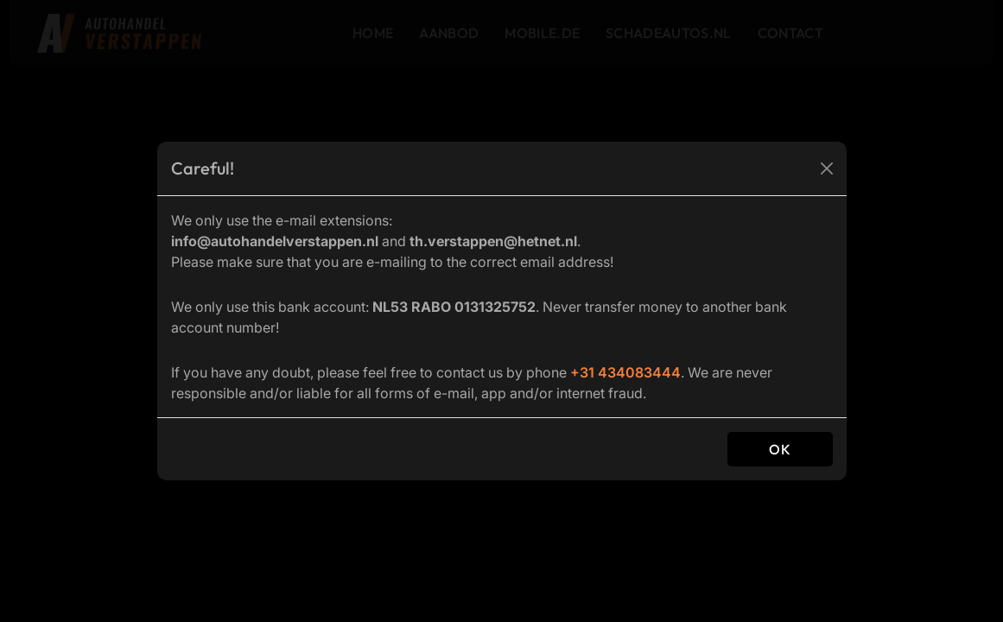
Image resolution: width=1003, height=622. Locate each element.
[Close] (827, 168)
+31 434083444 (625, 372)
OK (779, 449)
